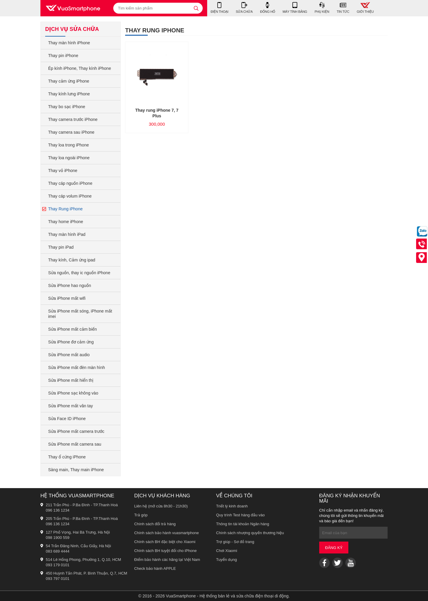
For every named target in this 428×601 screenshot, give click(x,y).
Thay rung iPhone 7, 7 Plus (156, 113)
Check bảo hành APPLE (155, 568)
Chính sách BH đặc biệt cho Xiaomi (164, 542)
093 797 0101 (58, 578)
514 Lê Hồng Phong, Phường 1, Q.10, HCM (83, 559)
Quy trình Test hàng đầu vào (240, 515)
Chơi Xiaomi (226, 550)
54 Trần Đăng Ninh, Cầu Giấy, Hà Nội (78, 546)
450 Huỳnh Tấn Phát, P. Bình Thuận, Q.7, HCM (86, 573)
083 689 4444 (58, 551)
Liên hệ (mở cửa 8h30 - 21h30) (161, 506)
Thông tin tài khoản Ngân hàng (242, 524)
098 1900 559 (58, 537)
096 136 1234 (58, 510)
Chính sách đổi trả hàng (155, 524)
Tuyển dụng (226, 559)
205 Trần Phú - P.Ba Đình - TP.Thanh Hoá (82, 518)
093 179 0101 (58, 565)
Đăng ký (334, 547)
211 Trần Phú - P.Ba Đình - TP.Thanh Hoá (82, 505)
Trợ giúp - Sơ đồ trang (235, 542)
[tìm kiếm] (196, 8)
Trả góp (140, 515)
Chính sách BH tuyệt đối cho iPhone (165, 550)
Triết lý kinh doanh (232, 506)
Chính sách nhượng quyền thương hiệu (250, 533)
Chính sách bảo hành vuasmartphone (166, 533)
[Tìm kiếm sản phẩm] (158, 8)
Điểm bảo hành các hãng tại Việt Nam (167, 559)
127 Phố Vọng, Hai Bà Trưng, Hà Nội (78, 532)
